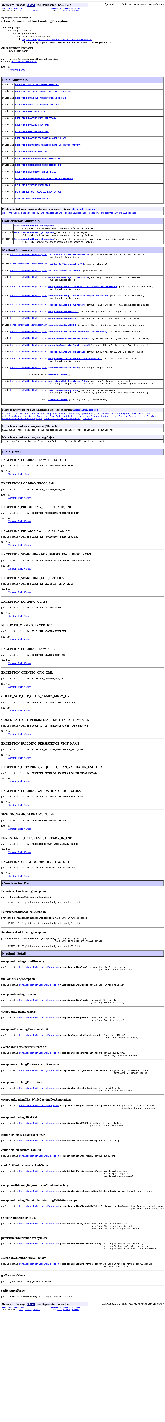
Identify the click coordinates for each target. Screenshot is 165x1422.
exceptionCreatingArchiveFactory (68, 292)
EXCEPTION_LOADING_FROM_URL (32, 136)
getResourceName (58, 397)
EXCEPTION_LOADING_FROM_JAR (32, 129)
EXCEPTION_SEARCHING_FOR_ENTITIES (35, 180)
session (93, 223)
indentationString (51, 223)
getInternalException (66, 439)
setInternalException (127, 442)
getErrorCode (15, 439)
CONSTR (28, 10)
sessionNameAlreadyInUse (63, 414)
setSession (149, 442)
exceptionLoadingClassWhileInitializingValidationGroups (82, 302)
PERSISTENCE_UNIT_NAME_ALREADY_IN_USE (38, 201)
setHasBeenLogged (73, 442)
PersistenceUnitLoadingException (34, 236)
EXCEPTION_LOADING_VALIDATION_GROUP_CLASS (40, 144)
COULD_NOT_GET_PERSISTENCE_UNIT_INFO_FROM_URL (43, 93)
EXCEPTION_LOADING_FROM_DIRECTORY (35, 122)
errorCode (13, 223)
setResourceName (58, 424)
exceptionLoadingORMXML (62, 344)
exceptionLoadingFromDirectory (66, 322)
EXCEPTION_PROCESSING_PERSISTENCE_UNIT (39, 165)
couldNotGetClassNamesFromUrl (66, 277)
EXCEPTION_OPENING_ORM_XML (31, 158)
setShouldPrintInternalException (22, 445)
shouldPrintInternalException (118, 223)
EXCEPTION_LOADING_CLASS (30, 115)
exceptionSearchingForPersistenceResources (74, 380)
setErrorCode (53, 442)
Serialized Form (16, 71)
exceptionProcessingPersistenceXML (69, 365)
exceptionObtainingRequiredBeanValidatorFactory (77, 351)
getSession (103, 439)
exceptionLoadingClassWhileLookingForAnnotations (78, 312)
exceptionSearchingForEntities (66, 372)
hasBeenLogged (29, 223)
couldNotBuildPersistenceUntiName (68, 267)
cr (3, 439)
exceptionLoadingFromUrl (63, 336)
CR (3, 223)
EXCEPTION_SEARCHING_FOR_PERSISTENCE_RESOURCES (44, 187)
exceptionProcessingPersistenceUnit (70, 358)
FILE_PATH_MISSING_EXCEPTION (32, 194)
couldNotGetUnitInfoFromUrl (65, 284)
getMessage (88, 439)
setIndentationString (99, 442)
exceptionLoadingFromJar (63, 329)
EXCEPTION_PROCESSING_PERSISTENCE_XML (38, 172)
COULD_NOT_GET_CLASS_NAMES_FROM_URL (37, 86)
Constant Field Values (19, 502)
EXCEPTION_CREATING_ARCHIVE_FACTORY (37, 108)
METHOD (36, 10)
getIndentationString (38, 439)
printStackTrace (141, 439)
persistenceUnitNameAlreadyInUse (68, 404)
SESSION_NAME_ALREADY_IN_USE (32, 208)
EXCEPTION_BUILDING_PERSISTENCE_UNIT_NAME (40, 100)
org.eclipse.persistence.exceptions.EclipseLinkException (57, 39)
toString (88, 445)
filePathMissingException (63, 390)
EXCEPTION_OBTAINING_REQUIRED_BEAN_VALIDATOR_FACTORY (48, 151)
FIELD (21, 10)
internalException (76, 223)
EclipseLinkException (24, 62)
